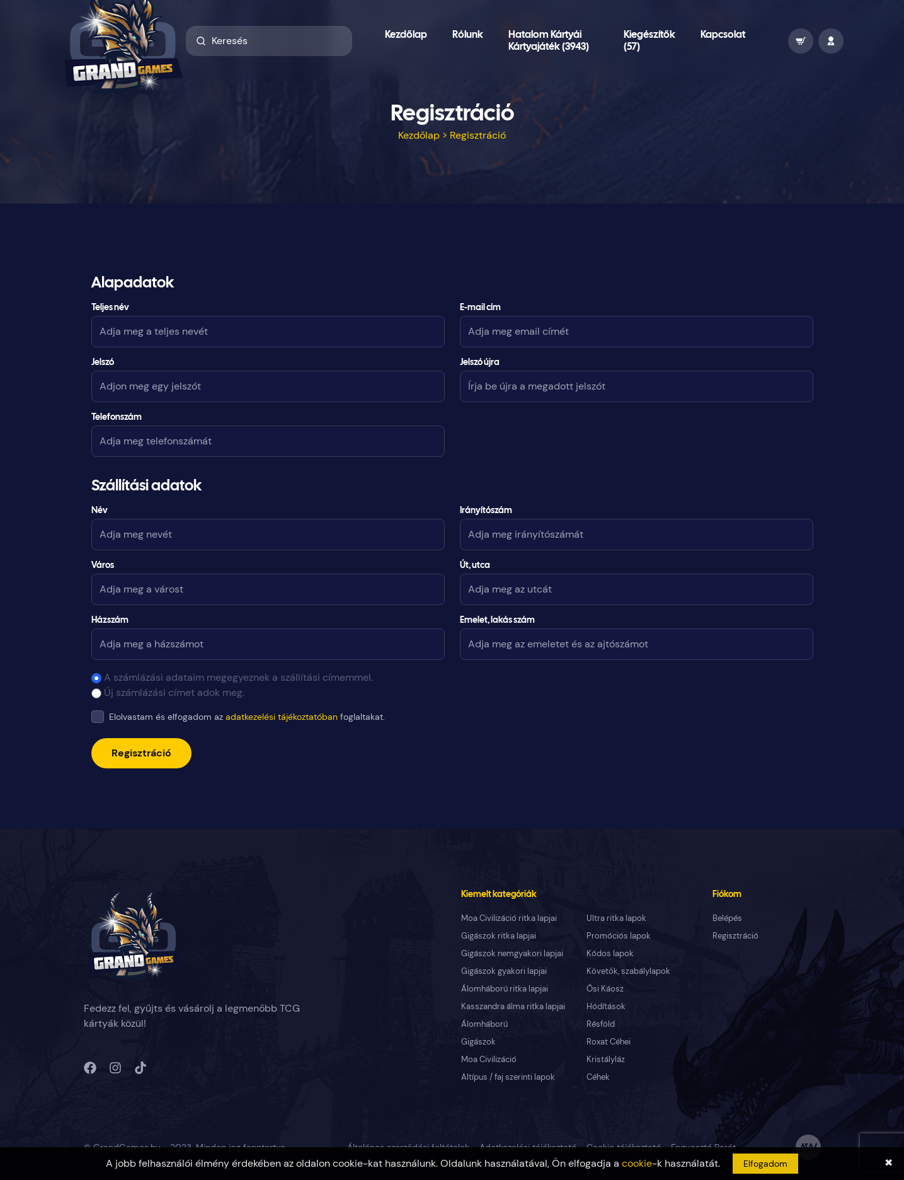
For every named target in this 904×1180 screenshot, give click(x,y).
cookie (637, 1163)
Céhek (598, 1077)
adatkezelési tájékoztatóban (282, 716)
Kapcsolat (723, 35)
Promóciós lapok (618, 935)
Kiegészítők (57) (649, 41)
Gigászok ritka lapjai (498, 935)
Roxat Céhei (608, 1041)
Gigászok (478, 1041)
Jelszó (102, 363)
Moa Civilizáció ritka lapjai (509, 918)
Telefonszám (116, 418)
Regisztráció (141, 753)
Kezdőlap (406, 35)
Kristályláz (605, 1059)
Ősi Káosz (605, 988)
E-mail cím (480, 308)
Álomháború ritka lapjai (504, 988)
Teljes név (110, 308)
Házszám (110, 620)
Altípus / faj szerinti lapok (508, 1077)
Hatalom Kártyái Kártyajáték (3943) (548, 41)
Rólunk (467, 35)
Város (102, 566)
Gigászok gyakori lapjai (504, 971)
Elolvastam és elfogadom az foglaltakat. (247, 716)
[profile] (831, 41)
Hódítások (606, 1006)
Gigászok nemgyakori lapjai (512, 953)
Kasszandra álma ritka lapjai (513, 1006)
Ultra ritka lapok (616, 918)
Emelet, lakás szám (497, 620)
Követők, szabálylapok (628, 971)
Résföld (600, 1024)
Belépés (727, 918)
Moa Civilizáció (489, 1059)
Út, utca (475, 566)
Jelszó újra (480, 363)
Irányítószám (486, 511)
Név (99, 511)
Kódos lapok (610, 953)
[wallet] (800, 41)
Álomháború (484, 1024)
